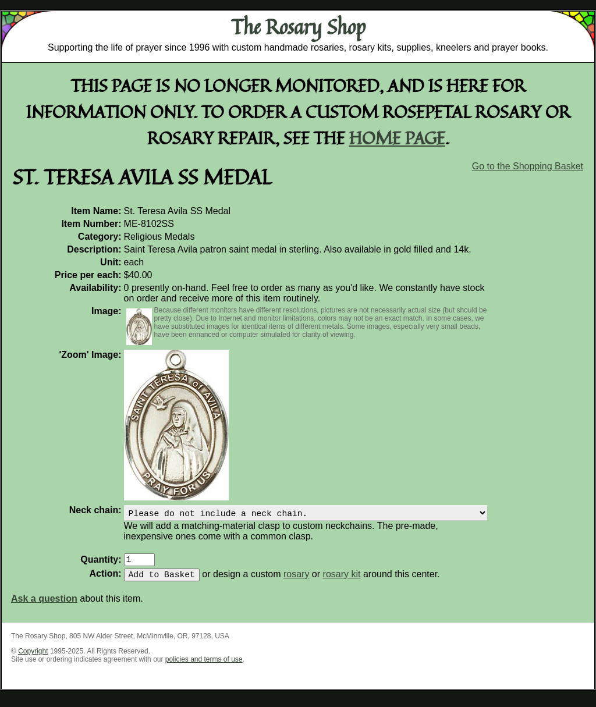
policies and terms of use (204, 666)
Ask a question (44, 605)
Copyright (33, 658)
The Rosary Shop (298, 26)
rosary (296, 581)
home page (397, 138)
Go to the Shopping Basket (527, 166)
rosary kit (342, 581)
